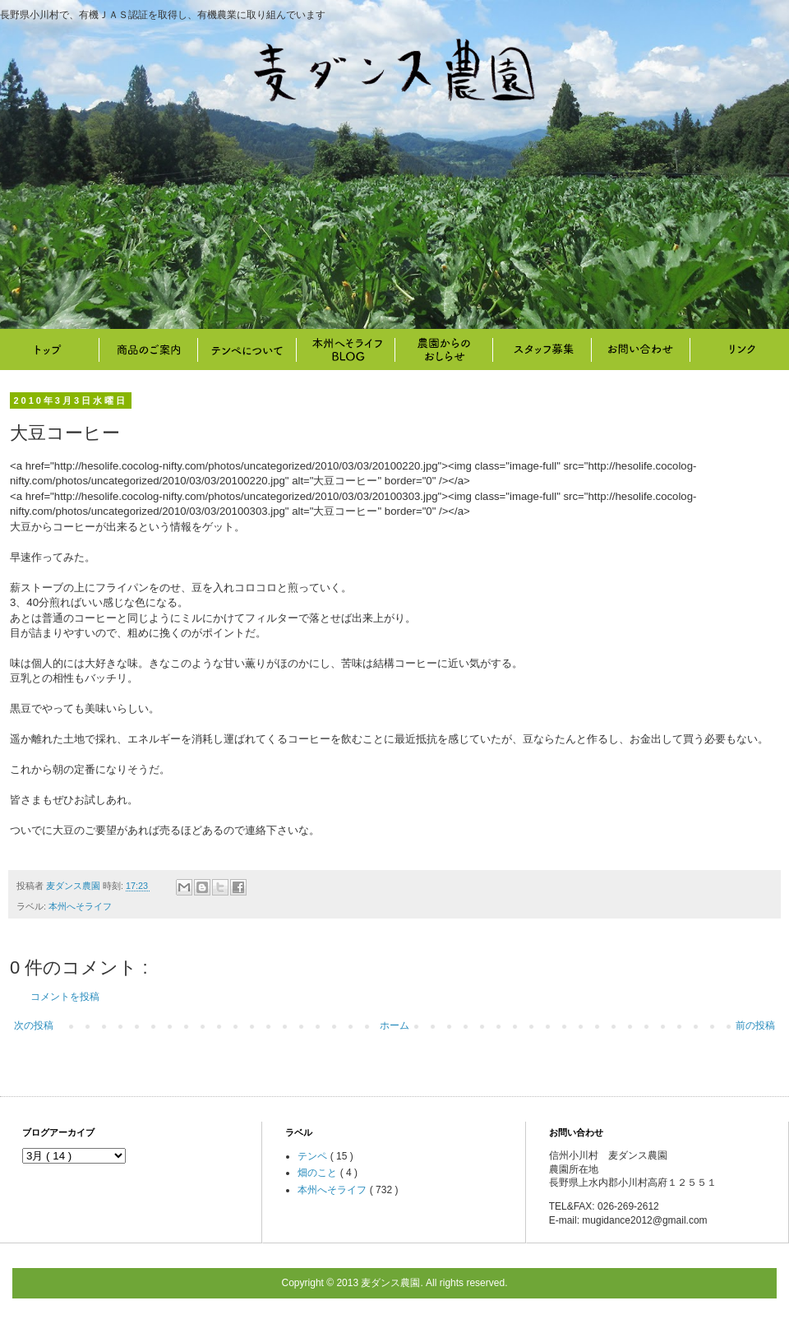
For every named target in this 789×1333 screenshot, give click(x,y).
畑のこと (443, 349)
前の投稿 (755, 1025)
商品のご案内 (148, 349)
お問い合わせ (641, 349)
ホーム (394, 1025)
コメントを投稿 (64, 996)
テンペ (314, 1156)
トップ (49, 349)
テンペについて (246, 349)
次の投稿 (33, 1025)
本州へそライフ (345, 349)
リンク (739, 349)
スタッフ (542, 349)
